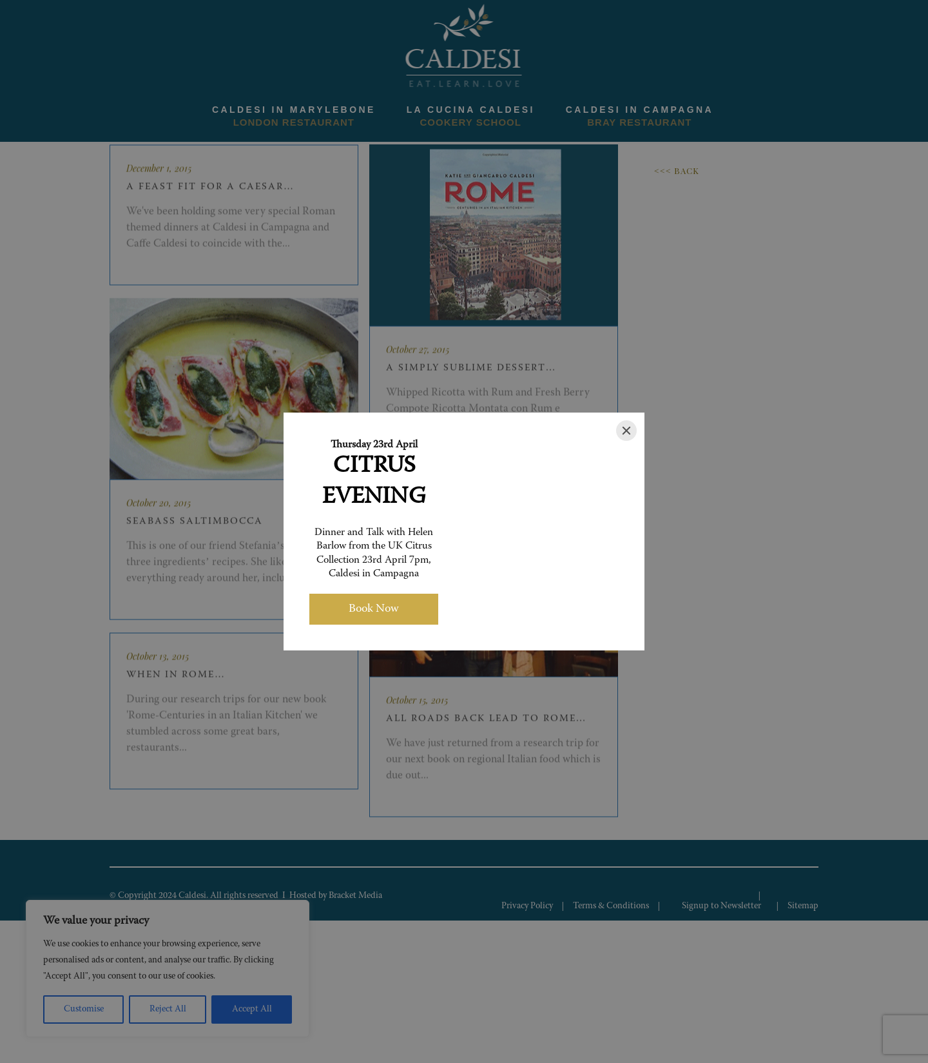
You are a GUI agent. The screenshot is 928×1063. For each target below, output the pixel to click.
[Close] (626, 430)
